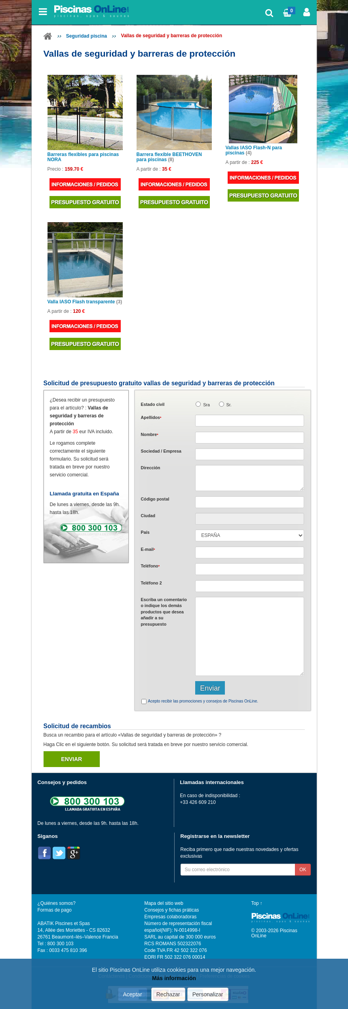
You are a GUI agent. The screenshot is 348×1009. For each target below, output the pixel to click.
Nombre (149, 434)
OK (302, 869)
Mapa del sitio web (164, 903)
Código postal (155, 499)
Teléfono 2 (151, 583)
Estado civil (153, 404)
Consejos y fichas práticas (172, 910)
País (145, 532)
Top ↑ (256, 903)
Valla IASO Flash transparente (85, 302)
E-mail (148, 549)
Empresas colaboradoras (171, 917)
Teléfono (150, 566)
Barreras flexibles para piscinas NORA (83, 157)
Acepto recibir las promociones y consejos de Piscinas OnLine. (203, 701)
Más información (174, 978)
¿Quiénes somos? (57, 903)
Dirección (150, 467)
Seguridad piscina (86, 36)
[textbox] (249, 502)
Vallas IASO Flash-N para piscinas (254, 150)
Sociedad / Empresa (161, 451)
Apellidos (151, 417)
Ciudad (148, 515)
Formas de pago (55, 910)
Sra (206, 404)
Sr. (229, 404)
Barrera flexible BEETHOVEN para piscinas (169, 157)
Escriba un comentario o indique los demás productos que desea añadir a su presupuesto (164, 611)
